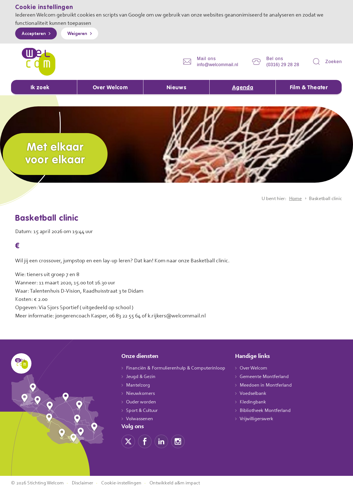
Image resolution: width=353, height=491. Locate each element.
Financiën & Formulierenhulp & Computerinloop (178, 368)
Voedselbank (259, 394)
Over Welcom (110, 88)
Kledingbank (258, 402)
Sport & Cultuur (143, 411)
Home (292, 199)
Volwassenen (140, 419)
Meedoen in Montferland (271, 385)
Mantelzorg (138, 385)
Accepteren (35, 34)
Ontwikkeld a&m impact (183, 483)
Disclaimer (86, 483)
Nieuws (176, 88)
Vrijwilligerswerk (262, 419)
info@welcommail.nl (217, 64)
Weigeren (81, 34)
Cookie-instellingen (128, 483)
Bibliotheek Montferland (271, 411)
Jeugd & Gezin (142, 377)
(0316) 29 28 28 (282, 64)
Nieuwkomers (141, 394)
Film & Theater (309, 88)
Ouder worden (141, 402)
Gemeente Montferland (270, 377)
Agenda (242, 88)
